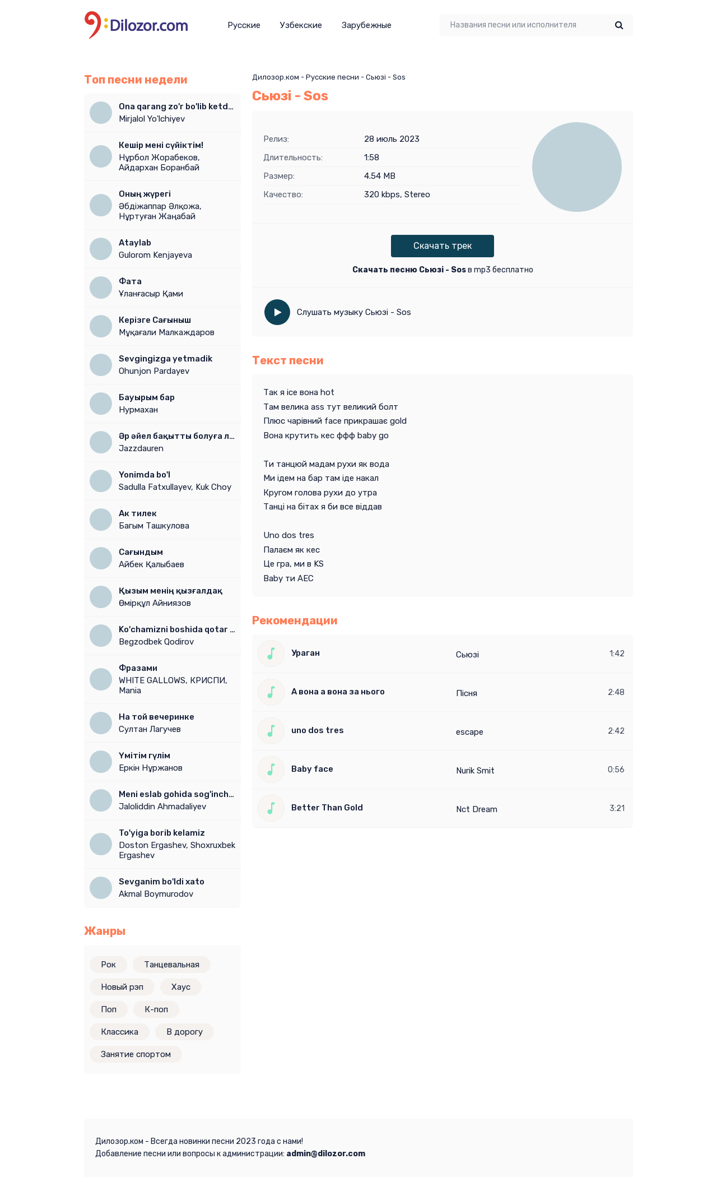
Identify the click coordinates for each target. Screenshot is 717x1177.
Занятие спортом (136, 1054)
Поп (109, 1009)
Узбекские (301, 25)
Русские (243, 25)
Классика (119, 1032)
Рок (108, 965)
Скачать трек (442, 245)
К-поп (156, 1009)
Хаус (180, 987)
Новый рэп (122, 987)
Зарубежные (367, 25)
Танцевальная (171, 965)
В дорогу (184, 1032)
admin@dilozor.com (325, 1154)
